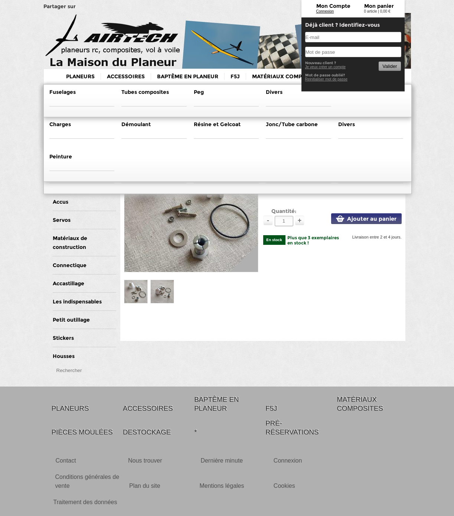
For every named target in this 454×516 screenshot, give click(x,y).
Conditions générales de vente (87, 481)
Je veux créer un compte (325, 67)
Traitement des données (85, 502)
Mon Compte (333, 6)
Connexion (325, 11)
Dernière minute (221, 460)
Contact (66, 460)
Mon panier (379, 6)
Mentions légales (221, 486)
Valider (389, 66)
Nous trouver (145, 460)
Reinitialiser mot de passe (326, 79)
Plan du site (144, 486)
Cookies (284, 486)
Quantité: (283, 211)
